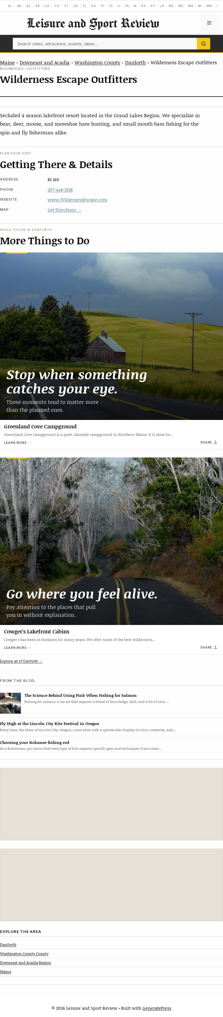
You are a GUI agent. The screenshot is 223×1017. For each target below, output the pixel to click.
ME (171, 6)
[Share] (209, 442)
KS (143, 6)
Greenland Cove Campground (40, 426)
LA (162, 6)
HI (103, 6)
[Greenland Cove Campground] (111, 336)
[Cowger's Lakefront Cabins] (111, 541)
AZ (28, 6)
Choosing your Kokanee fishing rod (34, 742)
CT (66, 6)
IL (119, 6)
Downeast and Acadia (45, 62)
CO (57, 6)
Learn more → (17, 443)
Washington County (97, 62)
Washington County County (24, 953)
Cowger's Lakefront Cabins (36, 631)
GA (93, 6)
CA (46, 6)
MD (181, 6)
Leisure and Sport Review (93, 23)
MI (200, 6)
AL (10, 6)
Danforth (135, 62)
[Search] (203, 43)
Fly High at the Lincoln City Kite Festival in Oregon (49, 723)
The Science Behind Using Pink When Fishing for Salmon (80, 695)
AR (37, 6)
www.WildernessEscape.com (77, 199)
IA (135, 6)
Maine (7, 62)
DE (75, 6)
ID (111, 6)
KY (153, 6)
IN (127, 6)
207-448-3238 (60, 189)
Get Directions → (65, 209)
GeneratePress (157, 1008)
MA (190, 6)
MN (209, 6)
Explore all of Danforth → (21, 661)
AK (19, 6)
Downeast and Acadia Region (25, 962)
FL (85, 6)
